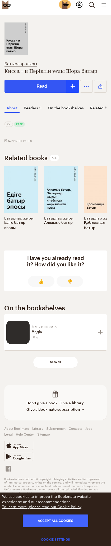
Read (41, 86)
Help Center (25, 433)
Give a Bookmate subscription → (55, 409)
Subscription (56, 428)
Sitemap (43, 433)
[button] (86, 86)
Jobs (88, 428)
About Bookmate (16, 428)
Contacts (75, 428)
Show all (55, 362)
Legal (8, 433)
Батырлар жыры (20, 63)
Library (37, 428)
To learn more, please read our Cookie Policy (41, 506)
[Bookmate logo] (6, 4)
